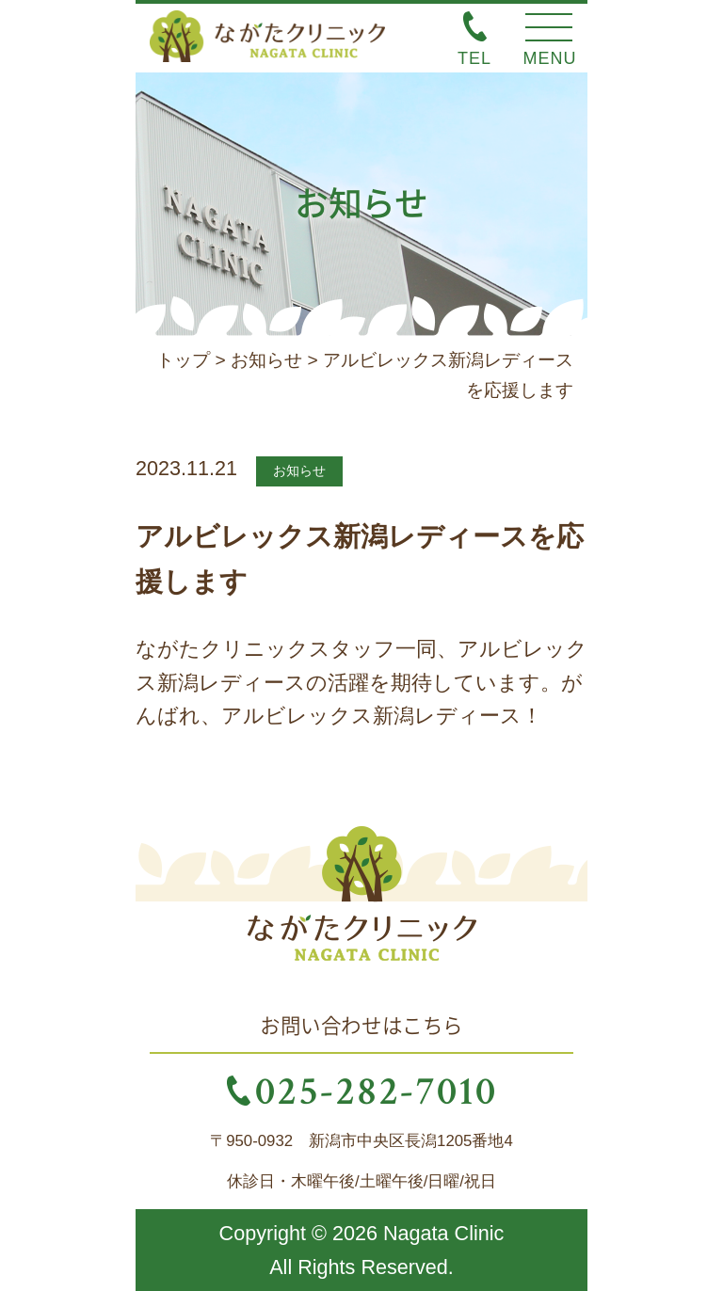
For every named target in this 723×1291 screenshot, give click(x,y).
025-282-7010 (376, 1089)
